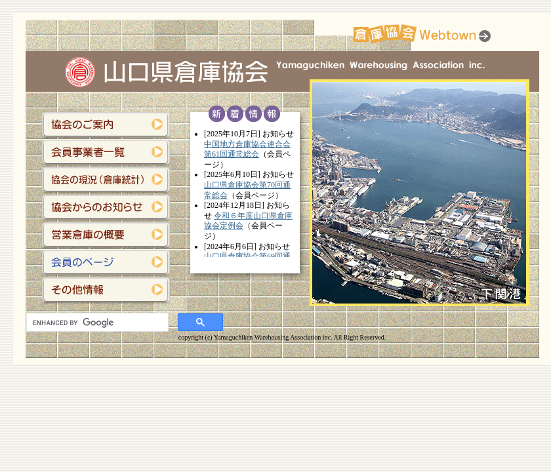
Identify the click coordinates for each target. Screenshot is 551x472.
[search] (96, 322)
